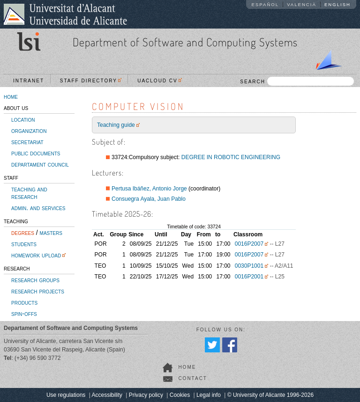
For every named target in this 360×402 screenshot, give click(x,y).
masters (51, 232)
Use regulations (65, 395)
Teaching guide (116, 125)
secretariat (27, 142)
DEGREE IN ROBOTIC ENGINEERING (230, 157)
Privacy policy (146, 395)
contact (192, 378)
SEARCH (297, 81)
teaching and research (29, 192)
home (11, 96)
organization (28, 130)
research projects (37, 291)
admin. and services (38, 208)
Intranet (28, 80)
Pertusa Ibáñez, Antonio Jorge (149, 188)
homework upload (36, 255)
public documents (35, 153)
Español (265, 4)
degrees (22, 232)
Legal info (208, 395)
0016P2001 (249, 276)
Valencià (301, 4)
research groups (35, 280)
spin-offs (24, 313)
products (24, 302)
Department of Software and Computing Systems (185, 42)
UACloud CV (159, 80)
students (24, 244)
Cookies (180, 395)
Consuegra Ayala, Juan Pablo (149, 199)
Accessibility (106, 395)
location (23, 119)
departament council (40, 164)
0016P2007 (249, 244)
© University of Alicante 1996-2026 (270, 395)
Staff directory (91, 80)
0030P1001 (249, 266)
